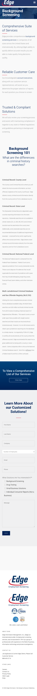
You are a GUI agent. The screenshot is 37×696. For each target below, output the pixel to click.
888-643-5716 (6, 658)
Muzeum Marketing (29, 688)
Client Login (5, 676)
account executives (24, 78)
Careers (4, 669)
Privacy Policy (6, 673)
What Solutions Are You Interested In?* (17, 478)
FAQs (3, 678)
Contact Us (5, 671)
